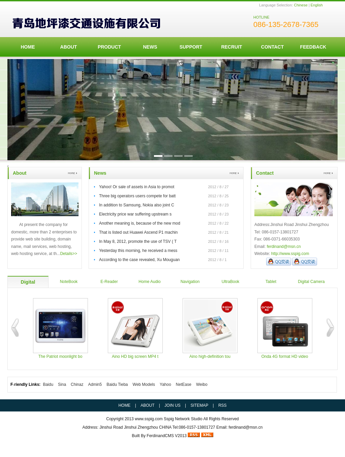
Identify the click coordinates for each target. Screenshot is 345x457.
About (19, 173)
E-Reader (109, 281)
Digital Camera (311, 281)
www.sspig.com (149, 419)
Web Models (144, 384)
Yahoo (165, 384)
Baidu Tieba (117, 384)
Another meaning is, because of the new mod (139, 223)
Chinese (300, 5)
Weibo (202, 384)
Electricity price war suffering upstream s (135, 214)
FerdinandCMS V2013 (167, 435)
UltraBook (231, 281)
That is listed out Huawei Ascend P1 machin (138, 232)
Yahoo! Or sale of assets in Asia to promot (136, 186)
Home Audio (149, 281)
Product (109, 47)
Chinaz (77, 384)
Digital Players (28, 283)
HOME (28, 47)
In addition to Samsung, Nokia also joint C (136, 205)
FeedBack (313, 47)
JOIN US (172, 405)
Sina (62, 384)
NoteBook (69, 281)
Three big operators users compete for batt (137, 196)
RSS (222, 405)
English (317, 5)
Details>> (68, 253)
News (150, 47)
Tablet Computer (271, 283)
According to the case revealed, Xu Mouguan (139, 259)
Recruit (231, 47)
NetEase (183, 384)
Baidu (48, 384)
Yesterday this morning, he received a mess (138, 250)
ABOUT (68, 47)
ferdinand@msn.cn (284, 246)
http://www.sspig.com (290, 253)
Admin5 (95, 384)
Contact (272, 47)
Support (191, 47)
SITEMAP (199, 405)
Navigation (190, 281)
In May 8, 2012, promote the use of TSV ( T (138, 241)
